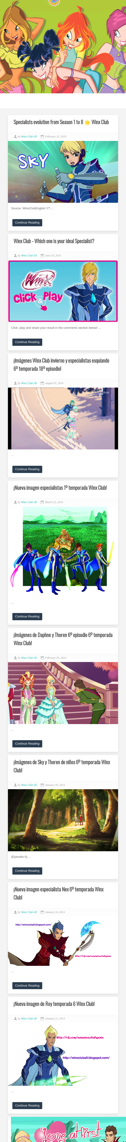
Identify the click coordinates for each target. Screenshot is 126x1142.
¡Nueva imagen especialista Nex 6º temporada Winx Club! (58, 893)
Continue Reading (27, 222)
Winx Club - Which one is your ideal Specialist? (54, 241)
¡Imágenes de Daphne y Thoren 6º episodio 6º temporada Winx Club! (63, 639)
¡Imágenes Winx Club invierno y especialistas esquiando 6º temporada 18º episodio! (61, 364)
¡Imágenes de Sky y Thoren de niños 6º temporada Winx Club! (62, 766)
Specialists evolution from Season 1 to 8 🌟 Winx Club (61, 122)
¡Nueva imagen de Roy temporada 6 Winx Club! (54, 1003)
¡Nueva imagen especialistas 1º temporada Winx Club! (60, 487)
